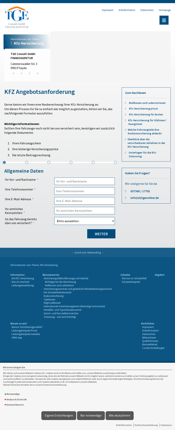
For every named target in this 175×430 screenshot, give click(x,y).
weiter (101, 234)
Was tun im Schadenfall (134, 278)
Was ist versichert (20, 281)
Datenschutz (147, 10)
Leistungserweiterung (23, 285)
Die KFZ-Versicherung (23, 278)
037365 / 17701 (140, 191)
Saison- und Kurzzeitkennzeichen (61, 313)
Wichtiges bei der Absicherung (60, 281)
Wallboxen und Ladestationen (147, 103)
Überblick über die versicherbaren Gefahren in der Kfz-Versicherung (146, 143)
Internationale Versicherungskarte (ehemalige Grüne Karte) (74, 306)
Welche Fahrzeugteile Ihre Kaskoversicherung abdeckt (145, 131)
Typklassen (49, 299)
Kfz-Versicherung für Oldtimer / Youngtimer (147, 122)
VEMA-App (17, 337)
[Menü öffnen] (164, 20)
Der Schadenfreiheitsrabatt (57, 292)
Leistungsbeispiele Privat (24, 330)
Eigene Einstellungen (59, 415)
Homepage (165, 10)
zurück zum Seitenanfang (87, 252)
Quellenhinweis (150, 340)
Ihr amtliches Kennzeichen (14, 211)
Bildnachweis (149, 337)
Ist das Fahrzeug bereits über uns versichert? (21, 221)
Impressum (166, 425)
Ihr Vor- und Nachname (20, 179)
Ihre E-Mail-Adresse (18, 199)
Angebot (160, 274)
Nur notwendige (91, 415)
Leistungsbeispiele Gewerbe (26, 334)
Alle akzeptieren (119, 415)
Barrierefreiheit (149, 344)
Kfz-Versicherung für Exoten (146, 114)
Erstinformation (124, 425)
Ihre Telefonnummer (19, 189)
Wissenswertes (51, 274)
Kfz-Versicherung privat (143, 108)
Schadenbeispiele (131, 281)
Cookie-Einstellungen (153, 347)
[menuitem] (22, 296)
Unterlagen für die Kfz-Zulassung (143, 154)
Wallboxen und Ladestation (59, 285)
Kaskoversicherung (53, 295)
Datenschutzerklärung (146, 425)
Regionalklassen (52, 302)
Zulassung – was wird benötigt (60, 316)
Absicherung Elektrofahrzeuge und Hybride (66, 278)
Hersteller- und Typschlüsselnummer (63, 309)
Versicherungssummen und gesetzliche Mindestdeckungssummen (78, 288)
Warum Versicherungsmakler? (27, 327)
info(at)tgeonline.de (145, 198)
